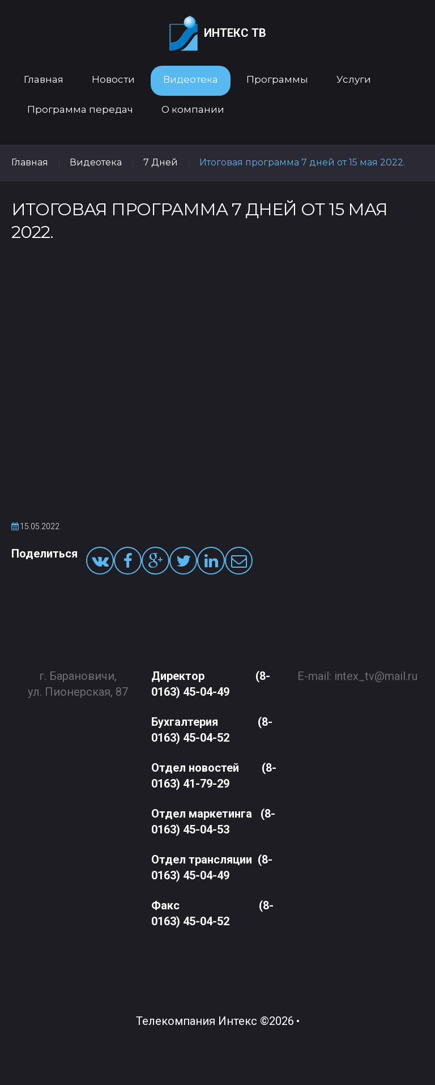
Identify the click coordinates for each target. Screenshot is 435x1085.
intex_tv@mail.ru (375, 671)
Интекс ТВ (217, 34)
